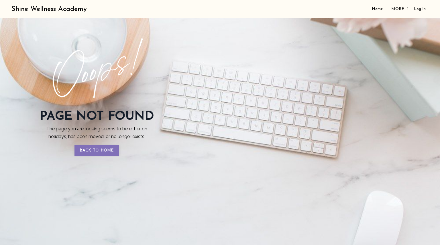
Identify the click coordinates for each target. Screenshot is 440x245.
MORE (399, 9)
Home (377, 9)
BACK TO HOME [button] (97, 150)
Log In (420, 9)
